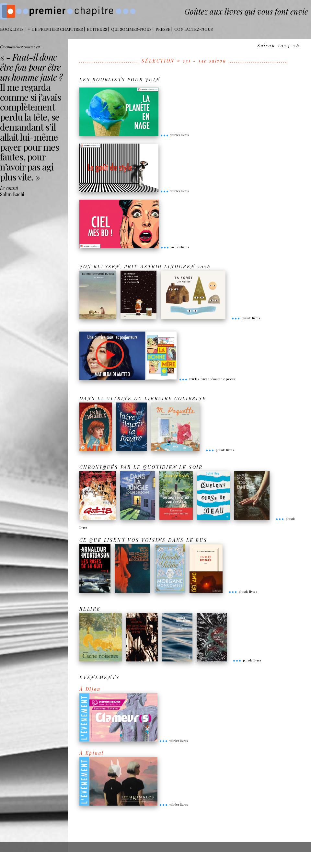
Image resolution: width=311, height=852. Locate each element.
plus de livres (245, 318)
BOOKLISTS (12, 29)
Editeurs (97, 29)
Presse (163, 29)
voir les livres (174, 135)
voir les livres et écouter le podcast (207, 379)
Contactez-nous (193, 29)
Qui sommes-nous (131, 29)
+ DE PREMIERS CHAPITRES (55, 29)
